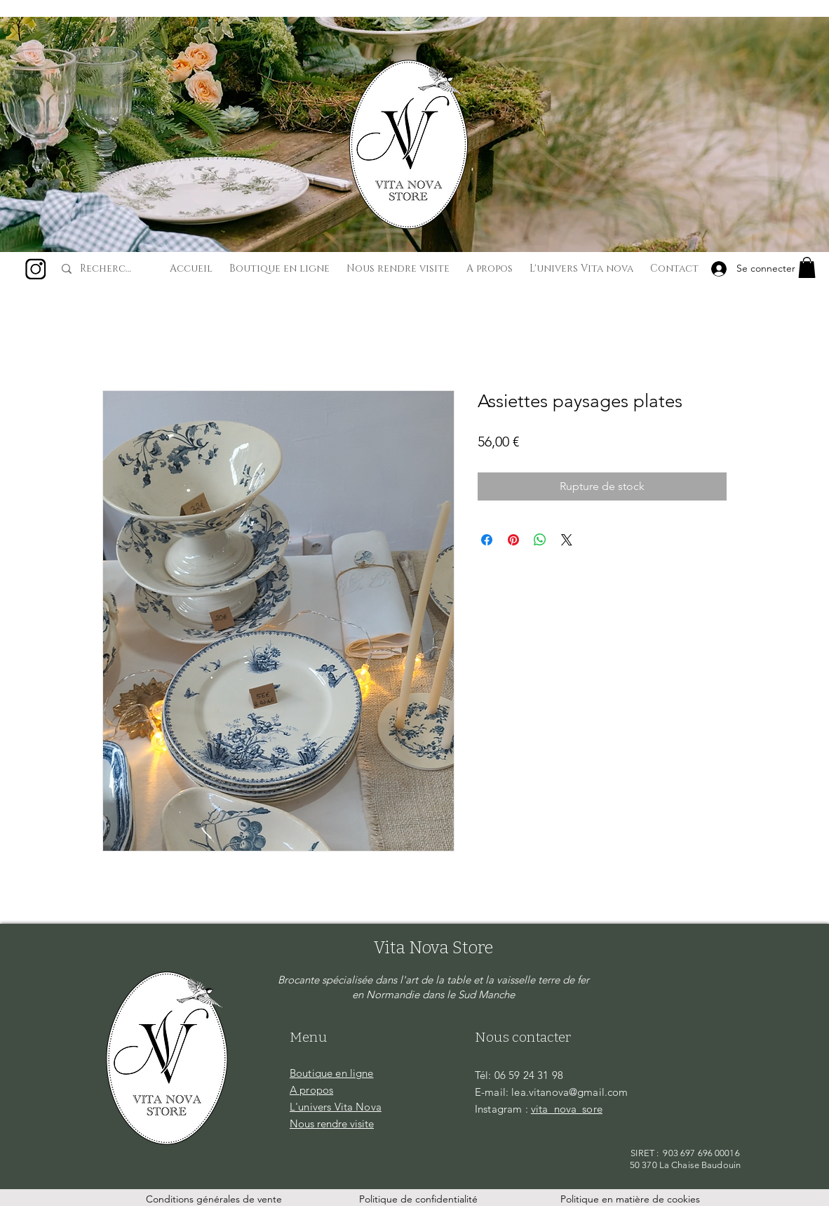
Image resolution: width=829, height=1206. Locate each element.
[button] (807, 267)
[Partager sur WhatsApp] (540, 539)
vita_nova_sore (566, 1108)
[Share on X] (566, 539)
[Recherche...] (108, 269)
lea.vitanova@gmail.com (569, 1092)
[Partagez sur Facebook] (486, 539)
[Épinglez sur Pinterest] (513, 539)
